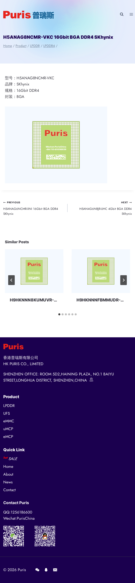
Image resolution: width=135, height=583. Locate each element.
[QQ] (46, 570)
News (8, 482)
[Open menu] (131, 14)
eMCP (8, 436)
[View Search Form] (121, 14)
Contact (9, 490)
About (8, 474)
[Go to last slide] (11, 280)
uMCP (8, 429)
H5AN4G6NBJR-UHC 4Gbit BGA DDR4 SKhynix (101, 208)
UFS (6, 413)
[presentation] (34, 271)
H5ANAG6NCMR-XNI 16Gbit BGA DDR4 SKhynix (33, 208)
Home (8, 466)
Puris (22, 570)
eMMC (8, 421)
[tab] (59, 314)
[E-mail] (55, 570)
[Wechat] (37, 570)
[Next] (123, 280)
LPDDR (9, 405)
